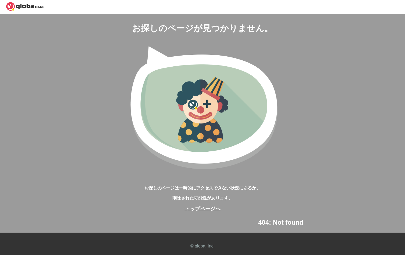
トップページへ (203, 209)
